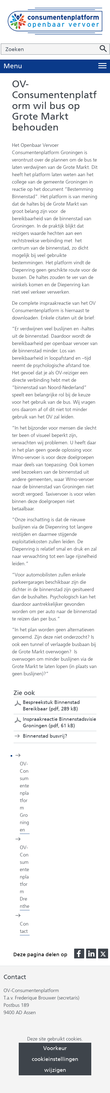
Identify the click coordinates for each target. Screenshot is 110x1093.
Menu (13, 66)
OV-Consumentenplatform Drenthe (24, 876)
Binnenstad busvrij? (45, 736)
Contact (24, 927)
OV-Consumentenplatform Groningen (24, 797)
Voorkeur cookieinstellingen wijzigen (55, 1059)
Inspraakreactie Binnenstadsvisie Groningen (59, 722)
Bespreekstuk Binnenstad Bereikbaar (51, 705)
